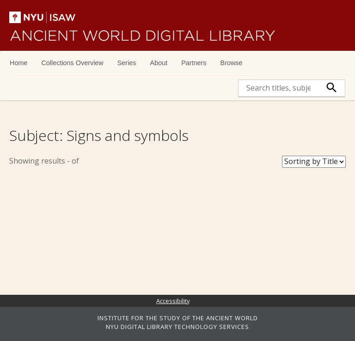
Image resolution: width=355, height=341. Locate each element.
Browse (231, 63)
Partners (193, 63)
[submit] (331, 88)
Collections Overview (72, 63)
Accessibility (173, 301)
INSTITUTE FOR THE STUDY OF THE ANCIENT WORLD (178, 318)
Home (18, 63)
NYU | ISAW (49, 17)
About (159, 63)
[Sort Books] (314, 162)
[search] (278, 88)
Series (126, 63)
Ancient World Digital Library (142, 32)
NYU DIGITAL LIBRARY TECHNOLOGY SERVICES (177, 327)
